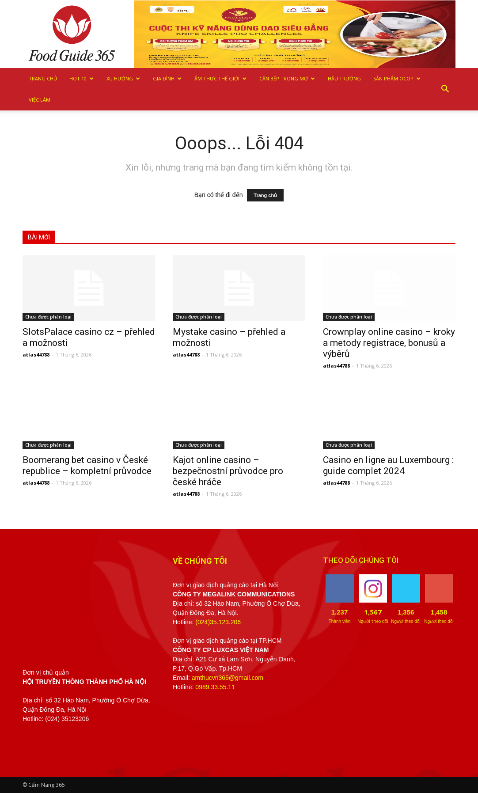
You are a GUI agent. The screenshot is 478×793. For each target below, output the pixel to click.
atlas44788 (36, 354)
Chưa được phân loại (48, 317)
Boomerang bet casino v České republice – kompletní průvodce (87, 465)
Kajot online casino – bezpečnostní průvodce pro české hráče (228, 471)
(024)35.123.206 (218, 622)
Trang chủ (43, 78)
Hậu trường (344, 78)
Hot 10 (81, 78)
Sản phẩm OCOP (397, 78)
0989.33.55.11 (215, 687)
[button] (444, 89)
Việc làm (39, 99)
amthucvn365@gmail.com (227, 677)
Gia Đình (167, 78)
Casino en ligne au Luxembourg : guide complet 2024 (388, 465)
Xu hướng (123, 78)
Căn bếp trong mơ (287, 78)
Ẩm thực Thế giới (220, 78)
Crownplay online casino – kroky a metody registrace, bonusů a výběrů (389, 342)
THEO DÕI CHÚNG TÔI (360, 560)
